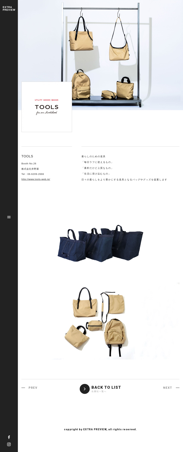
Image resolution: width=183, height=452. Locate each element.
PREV (33, 387)
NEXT (167, 387)
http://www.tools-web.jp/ (35, 179)
